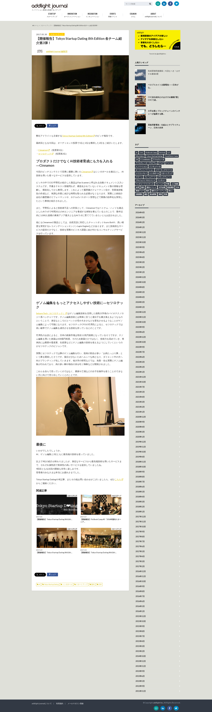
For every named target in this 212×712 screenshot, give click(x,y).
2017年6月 (140, 546)
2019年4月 (140, 457)
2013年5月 (140, 681)
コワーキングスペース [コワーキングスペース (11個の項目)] (164, 170)
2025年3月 (140, 262)
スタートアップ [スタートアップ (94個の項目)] (167, 173)
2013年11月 (140, 666)
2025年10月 (140, 242)
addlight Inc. (158, 703)
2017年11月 (140, 521)
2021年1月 (140, 412)
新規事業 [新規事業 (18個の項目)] (170, 187)
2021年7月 (140, 387)
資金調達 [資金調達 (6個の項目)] (153, 194)
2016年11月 (140, 576)
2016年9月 (140, 586)
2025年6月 (140, 252)
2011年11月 (140, 691)
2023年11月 (140, 317)
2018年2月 (140, 506)
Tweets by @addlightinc (157, 54)
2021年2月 (140, 407)
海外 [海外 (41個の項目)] (147, 191)
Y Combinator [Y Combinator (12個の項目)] (145, 159)
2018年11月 (140, 462)
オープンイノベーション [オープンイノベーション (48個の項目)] (145, 170)
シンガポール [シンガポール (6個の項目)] (154, 173)
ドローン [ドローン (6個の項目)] (139, 177)
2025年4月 (140, 257)
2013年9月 (140, 671)
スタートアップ (81, 584)
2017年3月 (140, 561)
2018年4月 (140, 496)
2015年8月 (140, 631)
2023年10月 (140, 322)
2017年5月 (140, 551)
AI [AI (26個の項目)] (137, 153)
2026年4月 (140, 212)
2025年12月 (140, 232)
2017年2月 (140, 566)
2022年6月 (140, 357)
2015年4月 (140, 641)
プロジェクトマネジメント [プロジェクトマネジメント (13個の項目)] (145, 180)
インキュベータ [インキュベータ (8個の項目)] (155, 166)
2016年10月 (140, 581)
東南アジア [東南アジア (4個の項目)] (140, 191)
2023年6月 (140, 332)
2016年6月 (140, 601)
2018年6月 (140, 486)
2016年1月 (140, 611)
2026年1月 (140, 227)
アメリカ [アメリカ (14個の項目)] (169, 163)
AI (39, 584)
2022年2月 (140, 367)
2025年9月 (140, 247)
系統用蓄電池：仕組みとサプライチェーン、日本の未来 (164, 126)
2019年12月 (140, 442)
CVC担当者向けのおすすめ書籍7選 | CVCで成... (163, 98)
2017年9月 (140, 531)
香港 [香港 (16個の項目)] (165, 194)
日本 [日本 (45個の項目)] (177, 187)
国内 (93, 584)
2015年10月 (140, 621)
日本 (100, 584)
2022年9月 (140, 347)
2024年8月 (140, 287)
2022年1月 (140, 372)
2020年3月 (140, 432)
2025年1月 (140, 272)
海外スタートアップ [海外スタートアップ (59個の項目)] (158, 191)
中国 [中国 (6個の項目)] (167, 184)
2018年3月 (140, 501)
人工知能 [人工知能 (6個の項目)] (175, 184)
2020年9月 (140, 422)
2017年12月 (140, 516)
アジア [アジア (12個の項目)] (161, 163)
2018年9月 (140, 472)
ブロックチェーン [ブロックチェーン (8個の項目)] (164, 177)
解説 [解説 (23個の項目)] (146, 194)
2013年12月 (140, 661)
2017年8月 (140, 536)
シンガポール (67, 584)
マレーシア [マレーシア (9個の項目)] (160, 184)
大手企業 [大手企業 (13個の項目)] (162, 187)
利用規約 (59, 703)
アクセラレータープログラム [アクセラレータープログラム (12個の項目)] (146, 163)
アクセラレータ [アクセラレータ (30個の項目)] (158, 159)
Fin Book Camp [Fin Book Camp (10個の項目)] (151, 153)
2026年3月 (140, 217)
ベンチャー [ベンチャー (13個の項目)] (161, 180)
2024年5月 (140, 292)
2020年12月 (140, 417)
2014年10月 (140, 656)
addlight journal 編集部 (56, 51)
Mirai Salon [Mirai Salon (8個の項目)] (140, 156)
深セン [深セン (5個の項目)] (170, 191)
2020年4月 (140, 427)
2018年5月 (140, 491)
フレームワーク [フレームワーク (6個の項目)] (150, 177)
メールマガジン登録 (75, 703)
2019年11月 (140, 447)
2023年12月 (140, 312)
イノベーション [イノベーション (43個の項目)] (141, 166)
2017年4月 (140, 556)
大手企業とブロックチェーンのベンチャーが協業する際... (164, 112)
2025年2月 (140, 267)
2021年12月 (140, 377)
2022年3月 (140, 362)
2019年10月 (140, 452)
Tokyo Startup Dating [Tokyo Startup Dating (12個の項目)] (154, 156)
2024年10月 (140, 282)
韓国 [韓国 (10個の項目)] (160, 194)
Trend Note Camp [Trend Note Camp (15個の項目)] (171, 156)
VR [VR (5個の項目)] (137, 159)
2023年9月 (140, 327)
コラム (133, 14)
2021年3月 (140, 402)
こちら (118, 479)
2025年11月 (140, 237)
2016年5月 (140, 606)
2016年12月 (140, 571)
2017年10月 (140, 526)
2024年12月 (140, 277)
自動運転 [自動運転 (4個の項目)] (139, 194)
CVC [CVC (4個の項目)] (141, 153)
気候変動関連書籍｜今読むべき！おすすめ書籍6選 (164, 72)
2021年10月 (140, 382)
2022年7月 (140, 352)
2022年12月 (140, 337)
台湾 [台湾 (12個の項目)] (137, 187)
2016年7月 (140, 596)
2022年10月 (140, 342)
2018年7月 (140, 482)
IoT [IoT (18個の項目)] (168, 153)
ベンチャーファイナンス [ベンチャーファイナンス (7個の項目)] (145, 184)
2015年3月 (140, 646)
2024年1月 (140, 307)
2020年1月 (140, 437)
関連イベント (113, 14)
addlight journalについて (153, 14)
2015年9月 (140, 626)
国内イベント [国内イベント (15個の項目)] (151, 187)
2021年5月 (140, 392)
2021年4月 (140, 397)
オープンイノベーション (72, 14)
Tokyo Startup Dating (51, 584)
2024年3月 (140, 302)
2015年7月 (140, 636)
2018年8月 (140, 477)
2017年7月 (140, 541)
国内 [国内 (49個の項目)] (142, 187)
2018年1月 (140, 511)
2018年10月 (140, 467)
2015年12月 (140, 616)
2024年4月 (140, 297)
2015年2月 (140, 651)
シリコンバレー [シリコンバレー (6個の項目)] (141, 173)
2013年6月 (140, 676)
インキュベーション (92, 14)
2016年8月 (140, 591)
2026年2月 (140, 222)
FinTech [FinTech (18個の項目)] (162, 153)
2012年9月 (140, 686)
